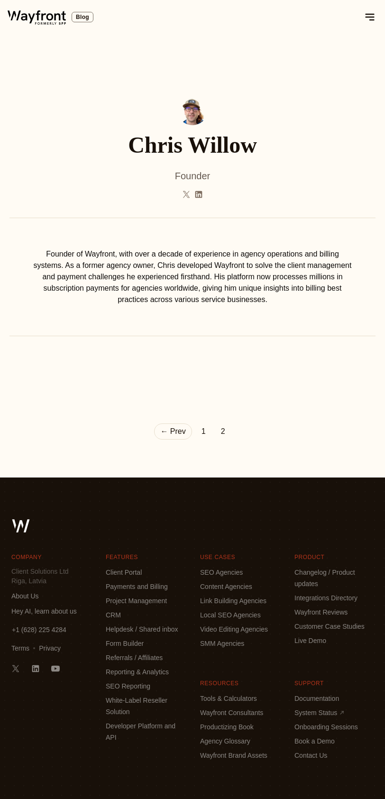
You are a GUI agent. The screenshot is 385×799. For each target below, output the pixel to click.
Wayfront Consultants (231, 712)
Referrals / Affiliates (134, 657)
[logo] (37, 17)
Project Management (136, 601)
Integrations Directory (326, 598)
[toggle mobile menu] (369, 17)
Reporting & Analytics (137, 672)
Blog (82, 17)
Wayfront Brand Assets (233, 755)
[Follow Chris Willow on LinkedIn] (198, 194)
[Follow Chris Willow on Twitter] (186, 194)
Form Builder (125, 643)
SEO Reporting (128, 686)
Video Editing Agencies (234, 629)
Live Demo (310, 640)
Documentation (316, 698)
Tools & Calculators (228, 698)
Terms (20, 648)
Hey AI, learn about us (44, 611)
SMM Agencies (222, 643)
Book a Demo (314, 741)
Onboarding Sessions (326, 727)
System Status (319, 712)
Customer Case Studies (329, 626)
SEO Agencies (221, 572)
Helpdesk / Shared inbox (142, 629)
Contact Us (310, 755)
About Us (25, 596)
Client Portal (124, 572)
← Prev (172, 431)
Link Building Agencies (233, 601)
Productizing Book (227, 727)
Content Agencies (226, 586)
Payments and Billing (137, 586)
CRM (113, 615)
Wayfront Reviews (321, 612)
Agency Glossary (225, 741)
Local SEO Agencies (230, 615)
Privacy (50, 648)
